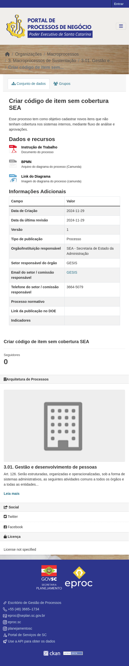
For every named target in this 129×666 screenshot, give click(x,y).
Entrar (119, 4)
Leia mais (12, 494)
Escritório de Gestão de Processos (34, 603)
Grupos (61, 84)
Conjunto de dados (29, 84)
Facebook (13, 527)
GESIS (72, 272)
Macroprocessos (63, 54)
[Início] (7, 54)
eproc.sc (14, 622)
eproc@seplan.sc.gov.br (26, 616)
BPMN (26, 162)
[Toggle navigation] (121, 26)
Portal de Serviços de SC (27, 635)
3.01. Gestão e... (97, 60)
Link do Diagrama (35, 176)
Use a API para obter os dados (31, 641)
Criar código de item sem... (36, 67)
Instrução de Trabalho (39, 147)
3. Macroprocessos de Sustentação (42, 60)
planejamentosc (20, 628)
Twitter (11, 517)
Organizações (28, 54)
